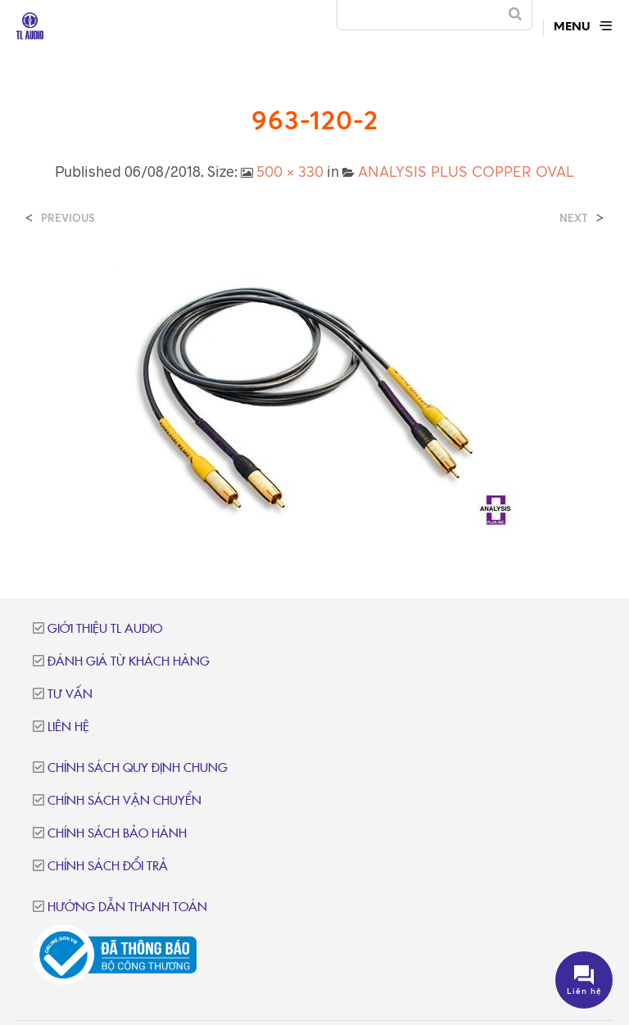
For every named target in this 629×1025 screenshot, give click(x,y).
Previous (68, 218)
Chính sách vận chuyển (124, 801)
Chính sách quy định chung (138, 768)
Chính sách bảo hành (117, 834)
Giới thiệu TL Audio (105, 629)
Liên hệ (68, 727)
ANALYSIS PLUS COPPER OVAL (466, 171)
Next (573, 218)
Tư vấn (70, 695)
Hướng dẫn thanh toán (127, 907)
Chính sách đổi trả (108, 867)
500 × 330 (290, 171)
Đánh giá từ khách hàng (129, 662)
